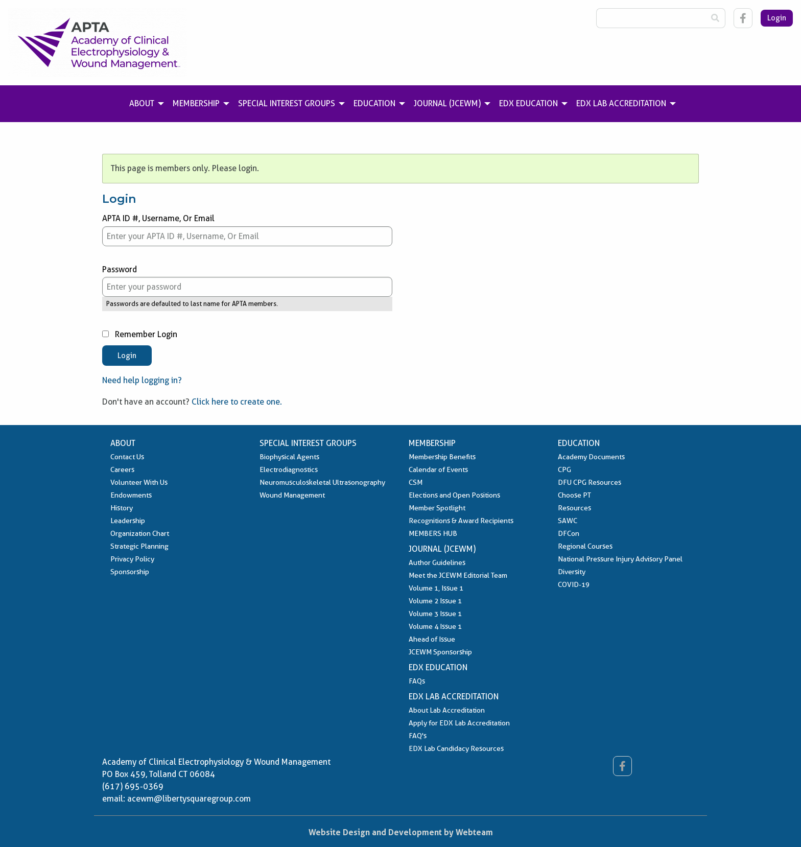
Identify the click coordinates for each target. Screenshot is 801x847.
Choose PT (574, 495)
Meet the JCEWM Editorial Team (458, 575)
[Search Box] (650, 18)
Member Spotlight (437, 508)
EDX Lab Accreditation (454, 696)
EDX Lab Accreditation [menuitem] (621, 103)
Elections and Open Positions (454, 495)
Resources (574, 508)
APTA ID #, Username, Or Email (247, 230)
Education (579, 443)
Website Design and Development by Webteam (401, 832)
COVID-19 (574, 584)
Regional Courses (585, 546)
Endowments (131, 495)
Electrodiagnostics (289, 469)
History (121, 508)
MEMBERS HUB (433, 533)
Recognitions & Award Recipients (461, 520)
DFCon (568, 533)
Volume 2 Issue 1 (435, 601)
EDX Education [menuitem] (528, 103)
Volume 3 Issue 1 (435, 613)
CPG (564, 469)
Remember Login (139, 334)
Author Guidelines (437, 562)
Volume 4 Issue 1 (435, 626)
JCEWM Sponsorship (440, 652)
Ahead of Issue (432, 639)
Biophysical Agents (289, 457)
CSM (415, 482)
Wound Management (292, 495)
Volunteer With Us (139, 482)
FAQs (417, 681)
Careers (122, 469)
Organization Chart (139, 533)
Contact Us (127, 457)
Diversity (571, 572)
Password (247, 281)
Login (776, 18)
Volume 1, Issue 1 (436, 588)
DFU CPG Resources (589, 482)
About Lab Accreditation (447, 710)
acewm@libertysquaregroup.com (189, 799)
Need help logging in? (142, 380)
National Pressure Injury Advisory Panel (620, 559)
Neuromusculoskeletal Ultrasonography (322, 482)
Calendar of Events (438, 469)
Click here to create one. (237, 402)
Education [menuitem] (374, 103)
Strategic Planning (139, 546)
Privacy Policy (132, 559)
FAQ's (418, 736)
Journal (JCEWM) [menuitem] (447, 103)
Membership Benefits (442, 457)
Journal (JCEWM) (442, 549)
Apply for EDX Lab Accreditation (459, 723)
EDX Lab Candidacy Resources (456, 748)
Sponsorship (129, 572)
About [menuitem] (141, 103)
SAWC (567, 520)
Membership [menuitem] (196, 103)
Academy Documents (591, 457)
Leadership (127, 520)
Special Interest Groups (308, 443)
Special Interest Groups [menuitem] (286, 103)
